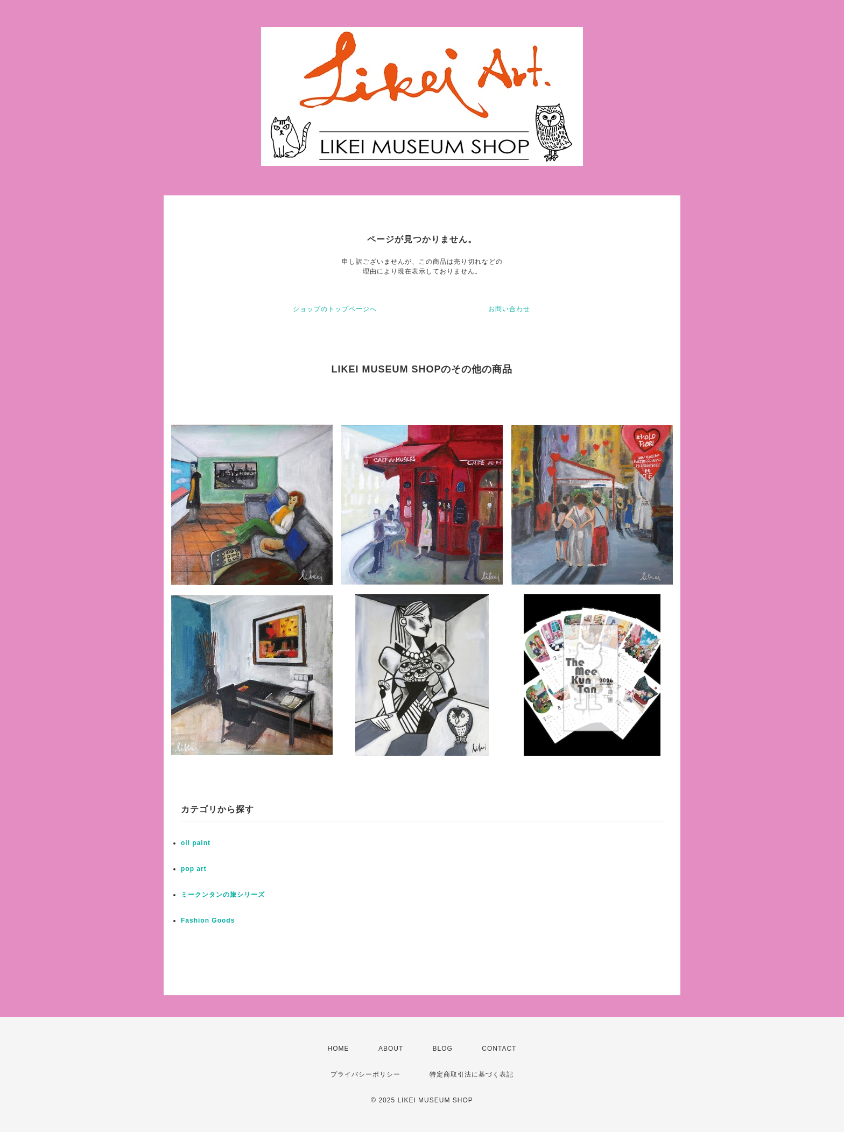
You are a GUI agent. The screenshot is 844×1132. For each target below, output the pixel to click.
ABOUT (390, 1048)
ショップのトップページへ (335, 309)
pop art (194, 869)
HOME (338, 1048)
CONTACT (499, 1048)
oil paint (195, 843)
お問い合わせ (509, 309)
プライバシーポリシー (365, 1074)
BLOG (443, 1048)
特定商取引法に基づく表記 (472, 1074)
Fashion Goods (208, 920)
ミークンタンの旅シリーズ (223, 894)
